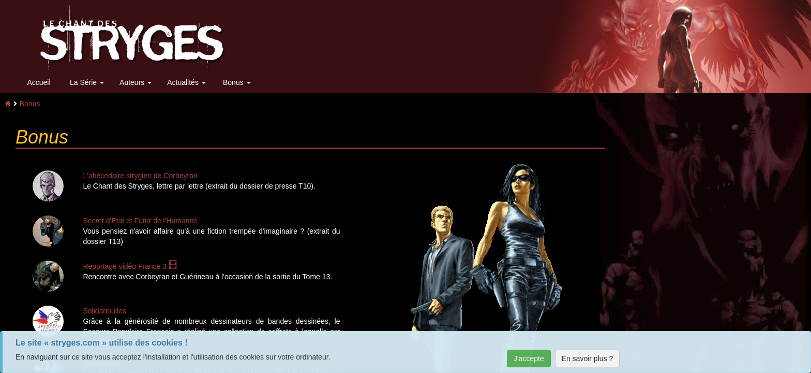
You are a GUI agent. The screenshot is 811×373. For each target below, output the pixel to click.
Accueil (38, 82)
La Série (87, 82)
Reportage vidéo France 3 (130, 266)
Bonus (237, 82)
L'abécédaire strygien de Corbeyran (140, 175)
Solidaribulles (104, 311)
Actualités (186, 82)
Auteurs (135, 82)
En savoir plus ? (587, 358)
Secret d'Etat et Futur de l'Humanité (140, 221)
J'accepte (529, 358)
